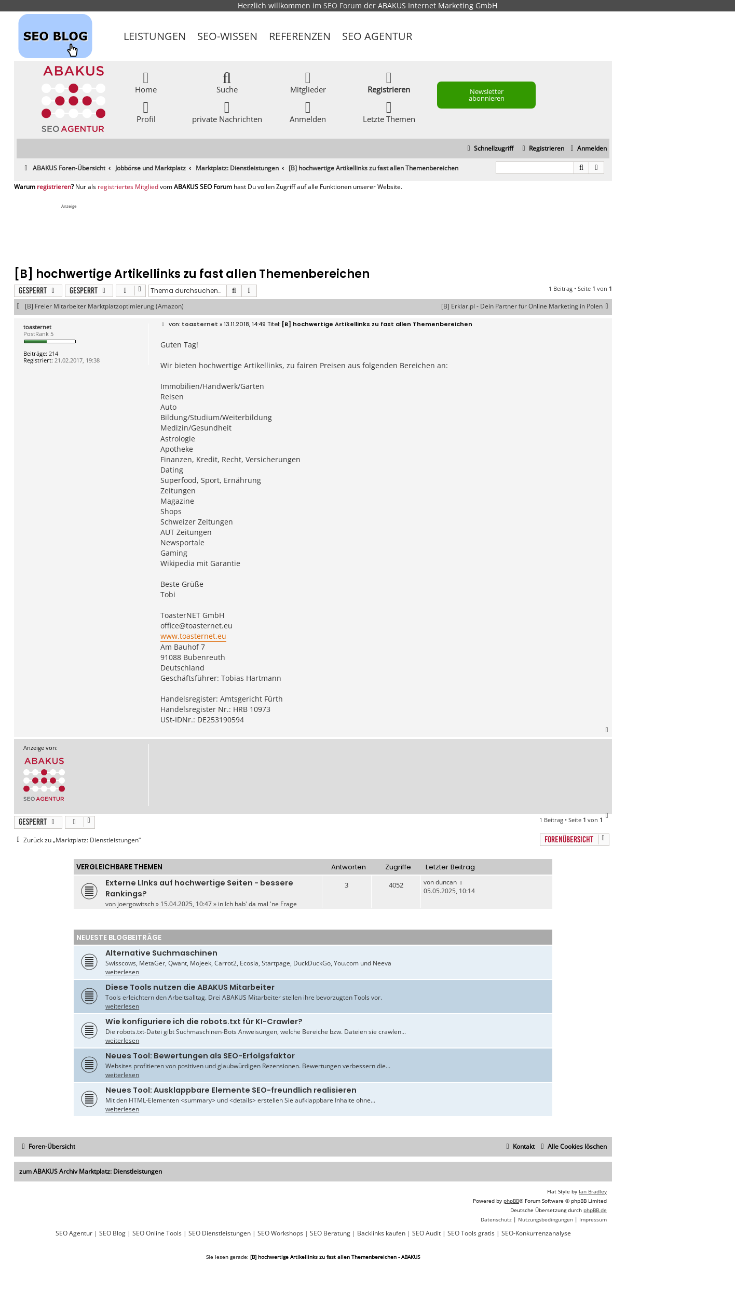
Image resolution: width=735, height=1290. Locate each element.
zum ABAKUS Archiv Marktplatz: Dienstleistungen (90, 1171)
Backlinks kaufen (381, 1233)
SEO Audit (426, 1233)
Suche (227, 81)
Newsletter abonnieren (487, 95)
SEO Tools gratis (471, 1233)
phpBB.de (595, 1210)
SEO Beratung (330, 1233)
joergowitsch (135, 903)
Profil (146, 111)
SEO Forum (342, 5)
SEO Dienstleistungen (219, 1233)
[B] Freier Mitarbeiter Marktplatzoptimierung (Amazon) (104, 306)
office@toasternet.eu (196, 625)
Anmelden (308, 111)
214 (53, 353)
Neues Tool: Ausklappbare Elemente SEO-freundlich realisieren (231, 1090)
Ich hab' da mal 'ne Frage (261, 903)
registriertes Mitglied (128, 187)
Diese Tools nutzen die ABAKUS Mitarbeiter (190, 987)
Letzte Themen (389, 111)
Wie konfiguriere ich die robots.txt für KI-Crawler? (204, 1021)
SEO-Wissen (227, 36)
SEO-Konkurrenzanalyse (536, 1233)
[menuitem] (587, 149)
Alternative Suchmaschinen (161, 953)
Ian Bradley (593, 1191)
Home (146, 81)
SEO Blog (112, 1233)
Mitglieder (308, 81)
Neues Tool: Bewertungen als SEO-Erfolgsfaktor (200, 1056)
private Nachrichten (227, 111)
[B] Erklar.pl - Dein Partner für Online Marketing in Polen (526, 306)
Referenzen (300, 36)
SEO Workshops (280, 1233)
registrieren (54, 187)
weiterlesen (122, 972)
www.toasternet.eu (193, 636)
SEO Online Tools (157, 1233)
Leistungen (155, 36)
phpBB (511, 1200)
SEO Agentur (377, 36)
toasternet (37, 327)
